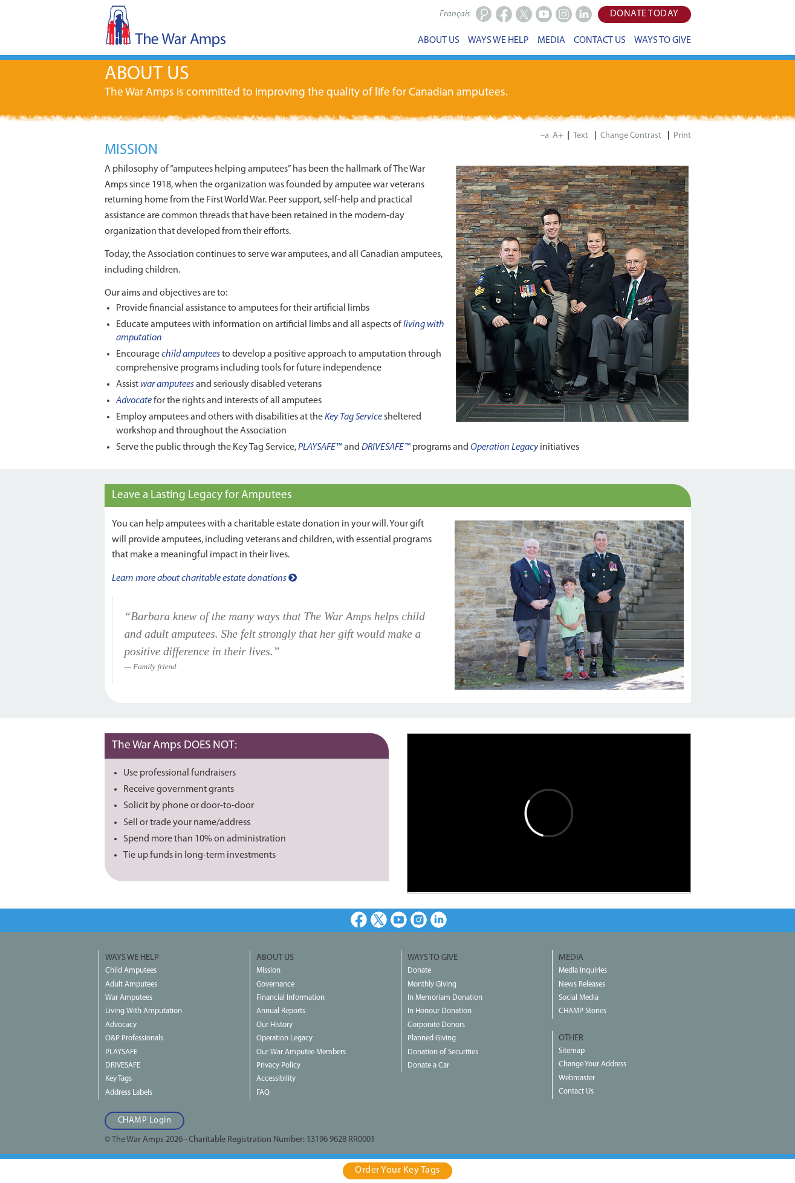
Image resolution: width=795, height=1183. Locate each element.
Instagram (418, 920)
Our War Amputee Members (301, 1052)
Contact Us (576, 1091)
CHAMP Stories (582, 1011)
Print (682, 135)
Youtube (399, 920)
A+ (558, 135)
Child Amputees (131, 970)
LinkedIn (438, 920)
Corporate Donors (436, 1025)
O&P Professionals (134, 1038)
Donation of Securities (442, 1052)
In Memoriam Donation (444, 998)
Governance (275, 984)
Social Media (579, 998)
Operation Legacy (504, 447)
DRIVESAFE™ (386, 447)
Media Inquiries (583, 970)
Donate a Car (428, 1065)
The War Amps (165, 26)
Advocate (134, 401)
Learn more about (204, 578)
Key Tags (118, 1079)
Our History (274, 1025)
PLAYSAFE (121, 1052)
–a (544, 135)
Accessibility (276, 1079)
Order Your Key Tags (397, 1170)
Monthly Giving (431, 984)
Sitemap (572, 1051)
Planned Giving (431, 1038)
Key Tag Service (353, 417)
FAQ (263, 1093)
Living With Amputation (143, 1011)
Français (455, 14)
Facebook (359, 920)
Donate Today (644, 14)
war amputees (167, 384)
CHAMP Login (145, 1120)
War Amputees (128, 998)
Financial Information (290, 998)
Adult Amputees (131, 984)
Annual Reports (280, 1011)
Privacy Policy (278, 1065)
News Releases (582, 984)
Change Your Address (592, 1064)
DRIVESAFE (122, 1065)
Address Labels (128, 1093)
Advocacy (121, 1025)
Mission (268, 970)
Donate (419, 970)
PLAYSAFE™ (320, 447)
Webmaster (577, 1078)
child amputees (190, 354)
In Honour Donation (439, 1011)
